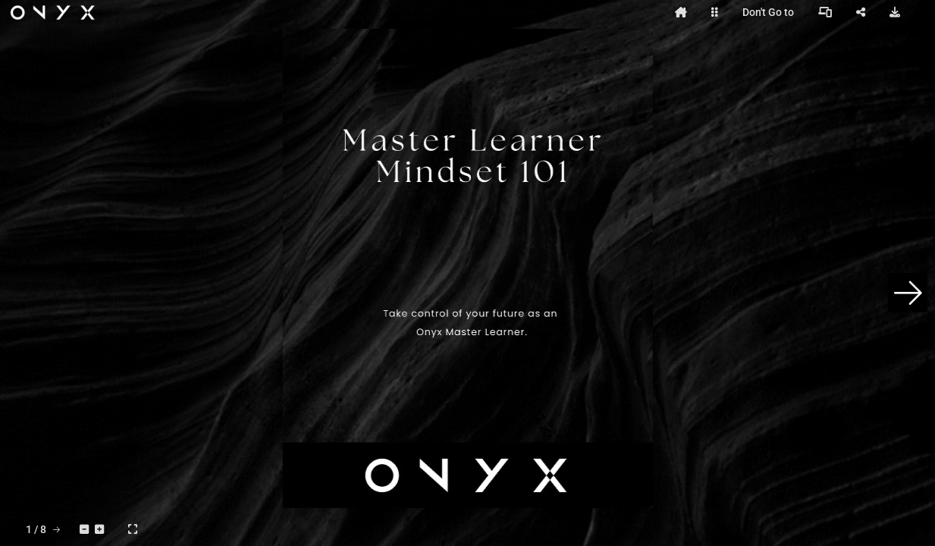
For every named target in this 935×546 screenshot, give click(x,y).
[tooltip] (681, 12)
